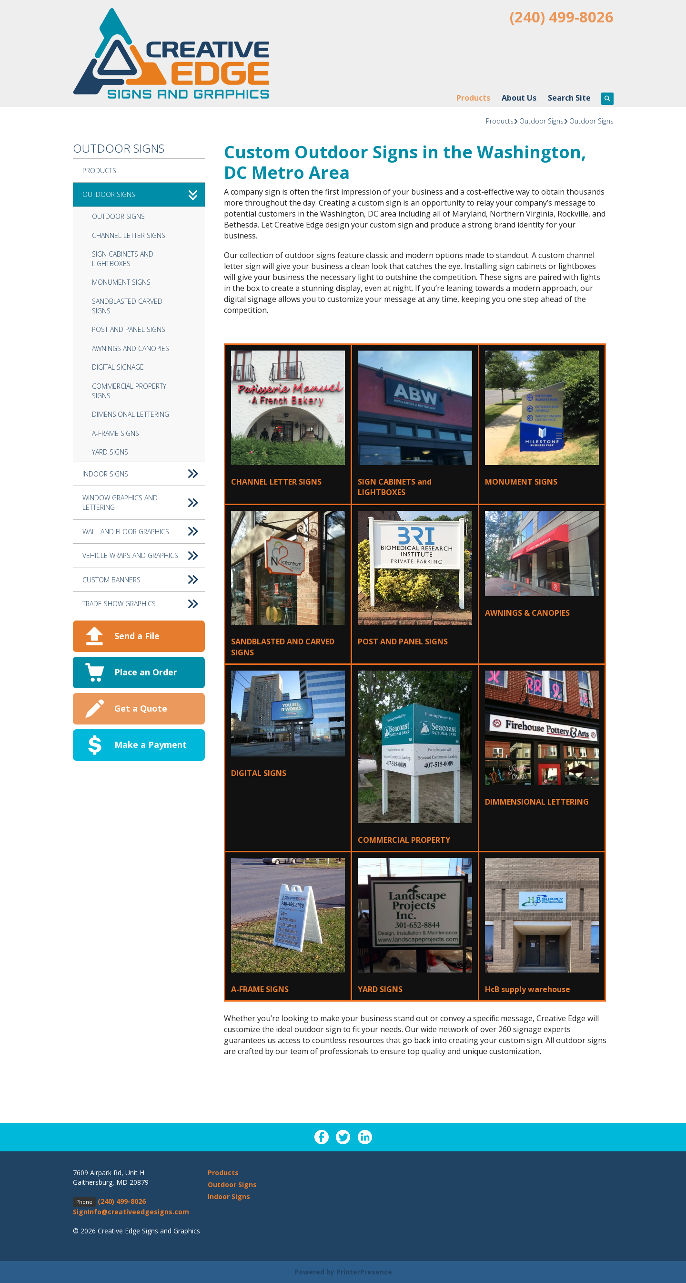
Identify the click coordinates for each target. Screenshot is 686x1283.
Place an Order (145, 672)
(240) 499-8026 (562, 17)
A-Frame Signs (115, 433)
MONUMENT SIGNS (521, 481)
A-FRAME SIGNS (260, 989)
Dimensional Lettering (130, 414)
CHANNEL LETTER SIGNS (276, 481)
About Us (519, 98)
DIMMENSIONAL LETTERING (537, 802)
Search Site (569, 98)
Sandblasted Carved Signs (127, 306)
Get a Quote (140, 708)
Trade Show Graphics (143, 604)
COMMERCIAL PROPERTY (404, 840)
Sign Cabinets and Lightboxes (122, 258)
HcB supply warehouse (527, 989)
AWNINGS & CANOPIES (527, 613)
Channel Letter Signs (128, 235)
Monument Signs (121, 282)
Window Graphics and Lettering (143, 502)
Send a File (137, 636)
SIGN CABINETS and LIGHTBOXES (395, 486)
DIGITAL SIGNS (258, 773)
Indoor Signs (143, 474)
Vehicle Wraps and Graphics (143, 556)
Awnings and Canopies (130, 348)
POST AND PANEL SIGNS (403, 641)
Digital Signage (118, 367)
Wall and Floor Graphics (143, 532)
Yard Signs (110, 451)
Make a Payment (150, 744)
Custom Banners (143, 580)
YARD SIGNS (380, 989)
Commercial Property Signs (129, 391)
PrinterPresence (364, 1271)
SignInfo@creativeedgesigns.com (131, 1211)
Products (473, 98)
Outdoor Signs (541, 120)
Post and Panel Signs (128, 329)
